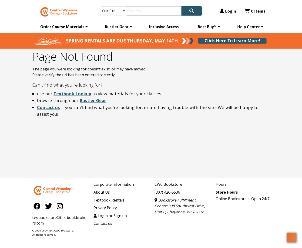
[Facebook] (38, 205)
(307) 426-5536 (167, 192)
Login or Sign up (110, 215)
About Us (102, 192)
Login (228, 11)
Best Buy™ (207, 26)
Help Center (248, 26)
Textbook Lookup (72, 93)
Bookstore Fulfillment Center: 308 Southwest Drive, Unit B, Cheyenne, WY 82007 (179, 206)
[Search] (154, 11)
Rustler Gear (116, 26)
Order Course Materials (62, 26)
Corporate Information (114, 184)
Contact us (48, 107)
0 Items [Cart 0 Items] (255, 11)
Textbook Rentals (109, 200)
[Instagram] (60, 205)
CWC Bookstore (168, 184)
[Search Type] (113, 11)
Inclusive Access (164, 26)
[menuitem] (63, 26)
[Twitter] (49, 205)
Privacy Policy (105, 207)
